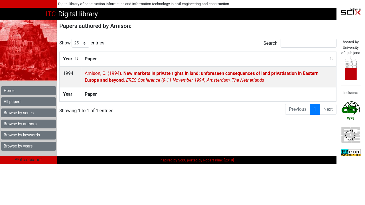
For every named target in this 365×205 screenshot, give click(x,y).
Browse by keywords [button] (22, 135)
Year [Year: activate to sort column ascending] (67, 59)
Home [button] (9, 90)
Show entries (81, 43)
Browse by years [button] (18, 146)
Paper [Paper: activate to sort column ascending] (90, 59)
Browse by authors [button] (20, 124)
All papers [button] (12, 101)
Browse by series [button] (19, 112)
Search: (299, 43)
